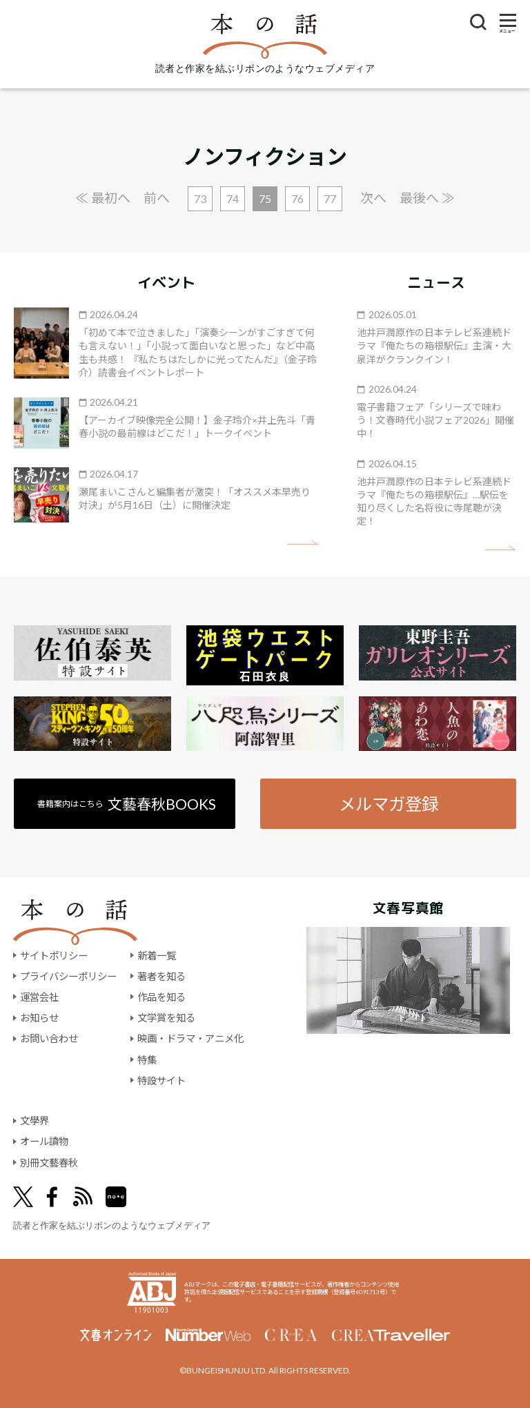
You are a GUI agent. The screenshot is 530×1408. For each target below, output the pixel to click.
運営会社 (39, 997)
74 (232, 198)
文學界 (34, 1120)
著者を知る (161, 976)
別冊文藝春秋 (49, 1163)
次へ (373, 198)
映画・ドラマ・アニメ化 (190, 1038)
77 (330, 198)
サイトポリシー (54, 955)
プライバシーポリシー (68, 976)
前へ (157, 198)
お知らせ (39, 1018)
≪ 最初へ (102, 198)
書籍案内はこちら (126, 803)
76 (297, 198)
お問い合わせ (49, 1038)
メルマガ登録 (388, 804)
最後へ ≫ (427, 198)
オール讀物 (44, 1141)
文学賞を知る (166, 1018)
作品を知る (161, 997)
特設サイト (161, 1080)
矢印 (302, 542)
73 (200, 198)
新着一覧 (156, 955)
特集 (147, 1060)
